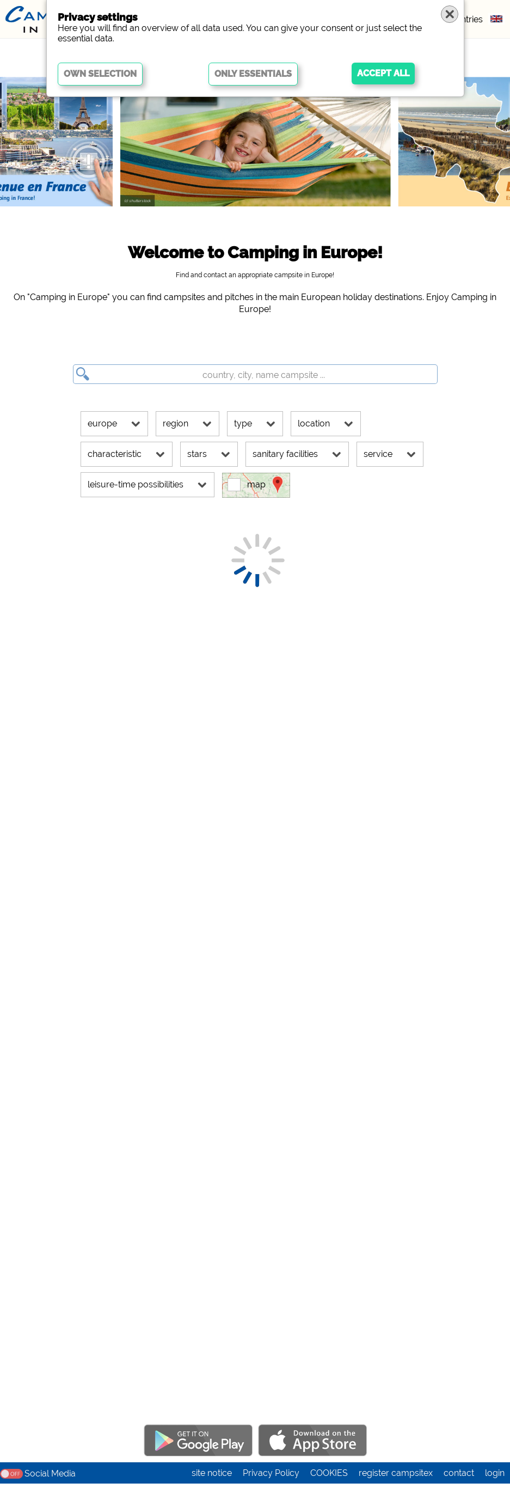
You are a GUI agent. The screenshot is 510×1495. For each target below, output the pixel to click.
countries (464, 19)
